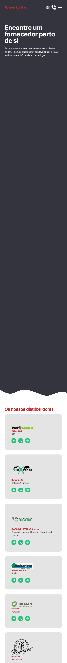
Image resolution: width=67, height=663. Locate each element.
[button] (48, 7)
